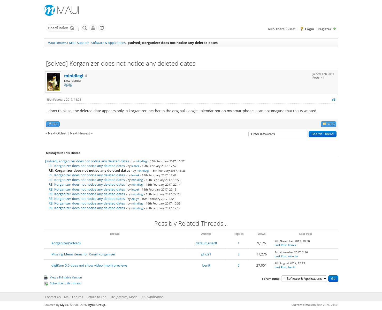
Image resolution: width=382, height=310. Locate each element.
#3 (333, 99)
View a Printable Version (66, 277)
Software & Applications (108, 43)
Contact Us (53, 297)
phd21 (206, 254)
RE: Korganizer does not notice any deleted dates (87, 165)
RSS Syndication (152, 297)
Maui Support (79, 43)
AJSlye (135, 199)
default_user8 (206, 243)
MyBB (64, 305)
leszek (135, 166)
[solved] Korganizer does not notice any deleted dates (87, 161)
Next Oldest (57, 133)
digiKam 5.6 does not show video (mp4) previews (89, 265)
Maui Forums (57, 43)
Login (309, 29)
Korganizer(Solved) (66, 243)
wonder (293, 256)
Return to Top (96, 297)
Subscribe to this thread (65, 283)
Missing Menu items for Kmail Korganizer (83, 254)
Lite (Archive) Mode (123, 297)
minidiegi (73, 76)
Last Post (281, 245)
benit (206, 265)
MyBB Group (96, 305)
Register (324, 29)
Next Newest (80, 133)
